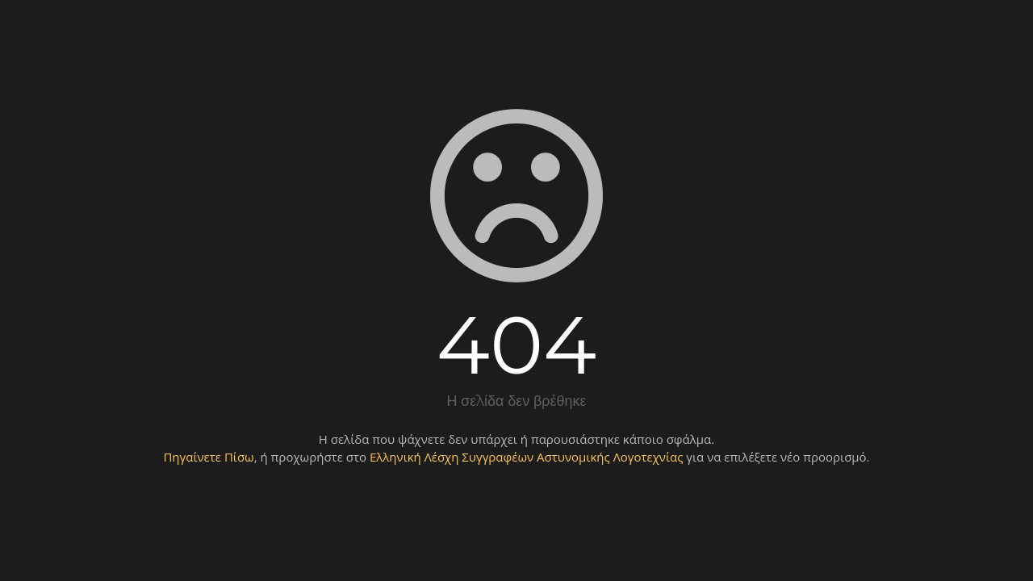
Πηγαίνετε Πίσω (208, 457)
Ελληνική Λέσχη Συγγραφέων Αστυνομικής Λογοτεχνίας (527, 457)
